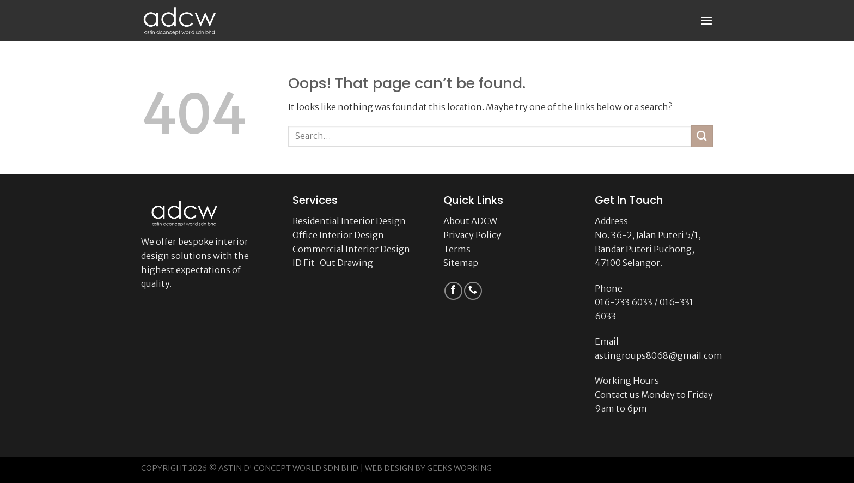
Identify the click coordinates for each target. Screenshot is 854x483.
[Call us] (473, 291)
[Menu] (706, 20)
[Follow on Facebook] (453, 291)
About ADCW (470, 220)
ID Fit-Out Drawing (332, 262)
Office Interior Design (338, 235)
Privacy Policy (472, 235)
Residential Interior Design (349, 220)
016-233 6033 (623, 302)
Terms (457, 249)
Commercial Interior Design (351, 249)
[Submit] (702, 136)
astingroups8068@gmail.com (658, 355)
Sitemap (460, 262)
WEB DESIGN (389, 468)
